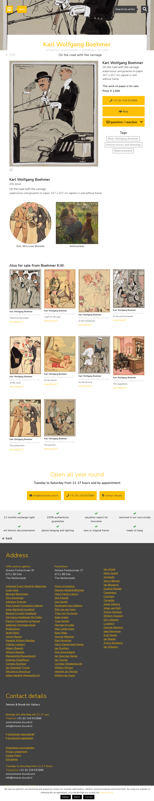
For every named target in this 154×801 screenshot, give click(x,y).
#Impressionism (123, 152)
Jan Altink (109, 579)
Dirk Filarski (61, 607)
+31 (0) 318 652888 (123, 101)
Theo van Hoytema (66, 623)
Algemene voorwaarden (20, 757)
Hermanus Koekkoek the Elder (24, 626)
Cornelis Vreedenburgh (68, 673)
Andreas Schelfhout (17, 669)
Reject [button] (77, 797)
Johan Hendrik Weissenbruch (23, 685)
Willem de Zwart (65, 685)
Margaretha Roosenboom (21, 665)
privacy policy (106, 792)
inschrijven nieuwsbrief (20, 743)
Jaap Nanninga (112, 641)
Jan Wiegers (111, 656)
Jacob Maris (12, 642)
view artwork (16, 322)
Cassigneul (110, 602)
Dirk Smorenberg (65, 661)
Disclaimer (12, 768)
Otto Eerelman (14, 607)
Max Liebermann (64, 638)
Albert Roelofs (14, 657)
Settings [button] (65, 797)
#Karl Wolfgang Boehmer (123, 140)
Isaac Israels (62, 626)
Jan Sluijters (62, 657)
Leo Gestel (61, 611)
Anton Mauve (14, 646)
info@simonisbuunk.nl (44, 497)
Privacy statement (16, 761)
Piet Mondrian (63, 650)
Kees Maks (61, 642)
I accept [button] (88, 797)
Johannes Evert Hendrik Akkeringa (26, 595)
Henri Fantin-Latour (66, 603)
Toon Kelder (62, 630)
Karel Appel (111, 582)
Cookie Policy (13, 765)
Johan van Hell (112, 617)
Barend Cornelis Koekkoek (21, 623)
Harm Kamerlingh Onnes (69, 654)
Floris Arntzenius (65, 595)
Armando (109, 586)
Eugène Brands (113, 598)
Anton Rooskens (113, 652)
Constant (109, 606)
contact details (112, 497)
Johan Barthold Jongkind (20, 619)
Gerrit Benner (112, 590)
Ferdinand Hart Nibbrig (68, 615)
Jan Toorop (61, 669)
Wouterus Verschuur (18, 681)
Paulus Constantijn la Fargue (23, 630)
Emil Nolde (110, 644)
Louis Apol (12, 599)
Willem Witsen (64, 677)
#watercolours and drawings (123, 146)
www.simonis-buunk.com (20, 783)
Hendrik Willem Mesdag (20, 650)
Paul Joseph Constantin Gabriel (24, 615)
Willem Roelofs (15, 661)
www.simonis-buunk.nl (19, 731)
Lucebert (109, 633)
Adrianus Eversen (16, 611)
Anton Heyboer (113, 621)
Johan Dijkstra (112, 613)
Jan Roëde (110, 648)
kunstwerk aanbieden (19, 747)
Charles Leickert (15, 654)
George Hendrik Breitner (69, 599)
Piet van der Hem (65, 619)
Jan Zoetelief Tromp (18, 677)
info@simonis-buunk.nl (19, 735)
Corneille (109, 610)
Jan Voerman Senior (66, 665)
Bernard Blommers (17, 603)
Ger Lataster (111, 629)
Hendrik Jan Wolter (66, 681)
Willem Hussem (113, 625)
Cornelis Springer (16, 673)
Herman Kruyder (64, 634)
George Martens (64, 646)
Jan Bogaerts (111, 594)
